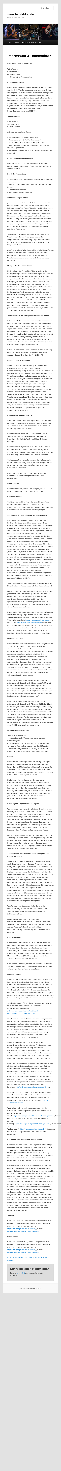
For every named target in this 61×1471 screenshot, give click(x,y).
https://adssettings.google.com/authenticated (23, 1231)
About (17, 42)
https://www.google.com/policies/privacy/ (21, 1229)
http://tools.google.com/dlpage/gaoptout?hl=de (32, 1087)
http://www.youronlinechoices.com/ (29, 623)
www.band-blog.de (20, 14)
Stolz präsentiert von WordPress (30, 1288)
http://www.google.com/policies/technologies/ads (32, 1124)
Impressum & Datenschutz (31, 42)
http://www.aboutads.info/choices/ (37, 620)
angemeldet (21, 1273)
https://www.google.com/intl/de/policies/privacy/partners (33, 1116)
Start (9, 42)
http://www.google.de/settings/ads (32, 1129)
